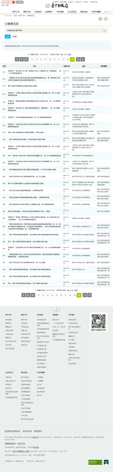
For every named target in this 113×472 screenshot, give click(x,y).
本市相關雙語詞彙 (59, 340)
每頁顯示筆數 (54, 54)
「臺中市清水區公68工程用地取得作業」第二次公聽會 (26, 176)
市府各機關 (96, 12)
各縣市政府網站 (26, 381)
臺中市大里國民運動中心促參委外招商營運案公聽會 (26, 183)
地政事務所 (41, 392)
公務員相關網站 (26, 412)
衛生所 (39, 395)
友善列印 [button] (100, 19)
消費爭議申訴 (73, 351)
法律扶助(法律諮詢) (74, 359)
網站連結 (84, 12)
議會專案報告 (41, 332)
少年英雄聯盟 (25, 399)
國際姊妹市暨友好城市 (59, 335)
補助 (7, 5)
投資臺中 (56, 330)
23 (41, 59)
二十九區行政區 (58, 323)
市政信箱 (36, 447)
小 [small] (109, 12)
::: (0, 1)
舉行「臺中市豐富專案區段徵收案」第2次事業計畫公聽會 (28, 241)
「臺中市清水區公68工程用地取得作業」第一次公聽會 (26, 262)
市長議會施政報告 (43, 329)
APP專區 (71, 340)
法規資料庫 (72, 363)
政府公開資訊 (10, 348)
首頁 (15, 15)
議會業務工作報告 (43, 342)
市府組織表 (25, 327)
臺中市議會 (25, 377)
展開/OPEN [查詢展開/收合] (104, 30)
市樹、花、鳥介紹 (59, 327)
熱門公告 (16, 12)
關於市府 (27, 12)
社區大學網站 (25, 395)
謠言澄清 (8, 345)
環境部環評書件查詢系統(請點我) (36, 46)
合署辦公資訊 (73, 332)
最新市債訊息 (25, 341)
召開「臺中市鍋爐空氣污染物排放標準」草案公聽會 (26, 132)
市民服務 (60, 12)
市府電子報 (93, 2)
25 (50, 59)
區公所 (39, 384)
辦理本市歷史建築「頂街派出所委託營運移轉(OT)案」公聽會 (29, 211)
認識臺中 (49, 12)
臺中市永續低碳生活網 (27, 404)
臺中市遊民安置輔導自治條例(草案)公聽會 (22, 86)
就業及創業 (72, 343)
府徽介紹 (24, 330)
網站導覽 (63, 2)
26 (54, 59)
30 (72, 59)
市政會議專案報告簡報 (43, 324)
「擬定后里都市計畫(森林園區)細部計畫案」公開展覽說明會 (28, 197)
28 (63, 59)
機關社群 (71, 336)
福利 (3, 5)
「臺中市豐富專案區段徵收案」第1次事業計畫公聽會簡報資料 (29, 276)
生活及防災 (72, 12)
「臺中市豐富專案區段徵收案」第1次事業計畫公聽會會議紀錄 (29, 269)
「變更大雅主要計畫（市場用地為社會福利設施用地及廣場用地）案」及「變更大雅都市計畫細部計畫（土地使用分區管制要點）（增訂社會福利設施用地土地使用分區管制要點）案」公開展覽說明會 (34, 226)
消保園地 (71, 347)
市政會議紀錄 (41, 320)
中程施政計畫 (41, 345)
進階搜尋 (19, 2)
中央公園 (24, 415)
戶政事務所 (41, 388)
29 (68, 59)
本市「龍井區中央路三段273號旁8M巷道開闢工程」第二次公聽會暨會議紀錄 (34, 155)
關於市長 (24, 320)
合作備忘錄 (41, 363)
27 (59, 59)
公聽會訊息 (30, 15)
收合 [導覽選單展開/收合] (56, 309)
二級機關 (40, 381)
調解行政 (71, 354)
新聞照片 (8, 323)
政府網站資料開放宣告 (12, 431)
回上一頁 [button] (105, 19)
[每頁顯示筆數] (62, 54)
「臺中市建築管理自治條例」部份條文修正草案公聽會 (26, 139)
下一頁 (78, 59)
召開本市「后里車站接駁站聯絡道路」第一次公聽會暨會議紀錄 (29, 117)
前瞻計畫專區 (41, 367)
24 (45, 59)
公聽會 (14, 36)
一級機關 (40, 377)
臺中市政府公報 (10, 341)
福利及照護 (72, 320)
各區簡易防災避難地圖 (11, 393)
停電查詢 (8, 384)
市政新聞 (8, 320)
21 (32, 59)
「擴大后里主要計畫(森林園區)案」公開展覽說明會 (25, 190)
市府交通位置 (25, 334)
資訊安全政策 (27, 431)
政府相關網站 (25, 388)
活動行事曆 (9, 330)
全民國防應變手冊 (11, 397)
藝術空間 (24, 345)
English (70, 2)
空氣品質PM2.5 (10, 381)
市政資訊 (38, 12)
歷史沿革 (56, 320)
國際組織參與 (41, 360)
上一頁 (22, 59)
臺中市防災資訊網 (27, 419)
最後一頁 (83, 59)
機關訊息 (8, 327)
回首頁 (85, 2)
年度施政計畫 (41, 349)
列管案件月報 (41, 356)
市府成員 (24, 323)
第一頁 (17, 59)
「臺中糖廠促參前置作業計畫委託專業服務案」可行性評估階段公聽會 (32, 169)
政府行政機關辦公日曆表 (21, 451)
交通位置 (35, 437)
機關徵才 (8, 338)
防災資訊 (8, 388)
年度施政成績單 (42, 353)
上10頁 (26, 59)
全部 (7, 36)
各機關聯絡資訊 (10, 443)
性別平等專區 (25, 408)
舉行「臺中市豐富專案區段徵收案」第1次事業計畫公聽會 (28, 283)
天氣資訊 (8, 377)
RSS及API (78, 2)
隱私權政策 (38, 431)
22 (37, 59)
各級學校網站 (25, 384)
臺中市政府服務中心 (74, 328)
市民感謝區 (25, 338)
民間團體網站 (25, 392)
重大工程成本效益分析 (43, 337)
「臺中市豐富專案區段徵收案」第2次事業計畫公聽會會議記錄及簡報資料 (33, 234)
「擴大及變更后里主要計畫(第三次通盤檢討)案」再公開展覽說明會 (31, 204)
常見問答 (56, 2)
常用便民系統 (73, 323)
